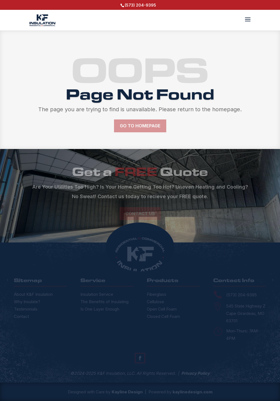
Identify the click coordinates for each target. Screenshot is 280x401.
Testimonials (25, 309)
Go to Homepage (140, 125)
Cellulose (155, 301)
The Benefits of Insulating (104, 301)
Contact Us (140, 213)
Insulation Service (96, 294)
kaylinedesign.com (192, 391)
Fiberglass (156, 294)
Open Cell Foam (162, 309)
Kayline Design (127, 391)
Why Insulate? (27, 301)
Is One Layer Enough (99, 309)
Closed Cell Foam (163, 316)
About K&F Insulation (33, 294)
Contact (21, 316)
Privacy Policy (195, 373)
